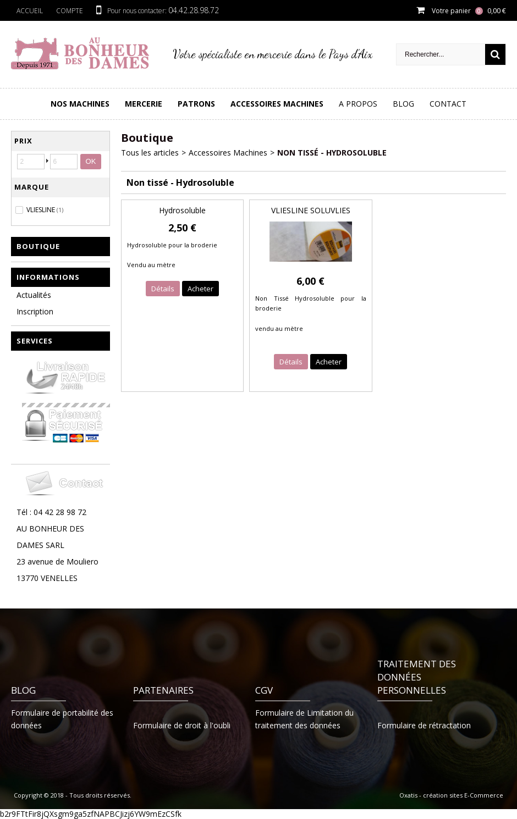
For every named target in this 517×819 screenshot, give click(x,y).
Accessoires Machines (276, 103)
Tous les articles (150, 152)
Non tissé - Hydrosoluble (332, 152)
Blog (403, 103)
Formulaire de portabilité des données (62, 719)
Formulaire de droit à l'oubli (181, 725)
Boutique (38, 246)
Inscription (34, 311)
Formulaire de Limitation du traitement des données (304, 719)
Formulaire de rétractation (424, 725)
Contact (448, 103)
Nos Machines (80, 103)
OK (91, 161)
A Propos (358, 103)
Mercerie (143, 103)
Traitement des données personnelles (416, 676)
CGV (264, 690)
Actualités (33, 295)
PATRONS (196, 103)
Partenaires (163, 690)
